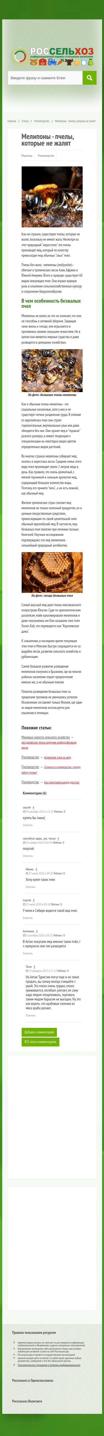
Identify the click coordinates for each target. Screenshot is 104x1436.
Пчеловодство (46, 155)
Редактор (27, 155)
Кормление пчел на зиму (57, 757)
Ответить (28, 825)
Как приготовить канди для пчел (61, 782)
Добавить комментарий (39, 1032)
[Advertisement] (45, 1119)
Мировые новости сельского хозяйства (46, 737)
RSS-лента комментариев (40, 1041)
